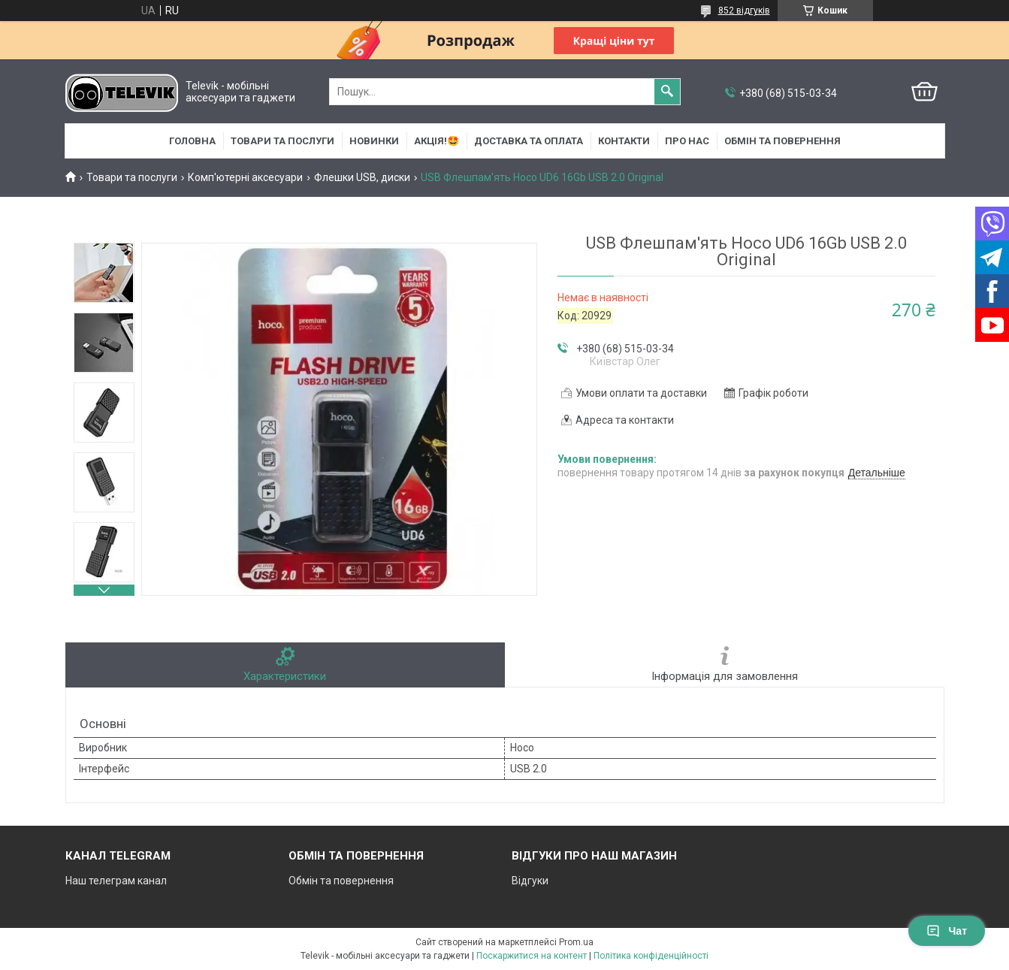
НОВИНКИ (374, 141)
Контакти (624, 141)
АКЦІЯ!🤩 (436, 141)
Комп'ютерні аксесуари (245, 177)
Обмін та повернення (782, 141)
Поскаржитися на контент (531, 955)
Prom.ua (576, 942)
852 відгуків (744, 10)
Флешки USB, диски (362, 177)
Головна (192, 141)
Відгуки (530, 881)
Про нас (687, 141)
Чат (946, 931)
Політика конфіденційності (651, 955)
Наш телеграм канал (116, 881)
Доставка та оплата (528, 141)
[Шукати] (667, 91)
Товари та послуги (282, 141)
